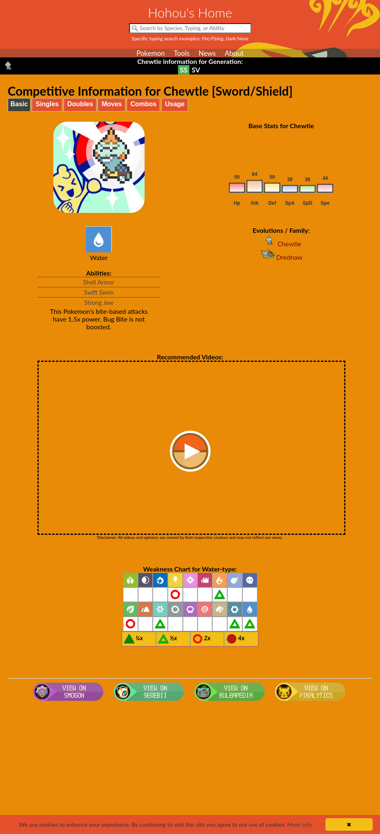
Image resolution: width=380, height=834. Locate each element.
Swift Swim (99, 292)
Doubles (80, 104)
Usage (175, 104)
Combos (143, 104)
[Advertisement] (190, 769)
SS (184, 70)
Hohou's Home (190, 12)
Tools (182, 53)
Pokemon (150, 53)
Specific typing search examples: (190, 38)
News (206, 53)
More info (299, 824)
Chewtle (281, 243)
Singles (47, 104)
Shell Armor (98, 282)
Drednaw (281, 257)
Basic (19, 104)
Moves (111, 104)
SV (195, 70)
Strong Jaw (99, 302)
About (234, 53)
